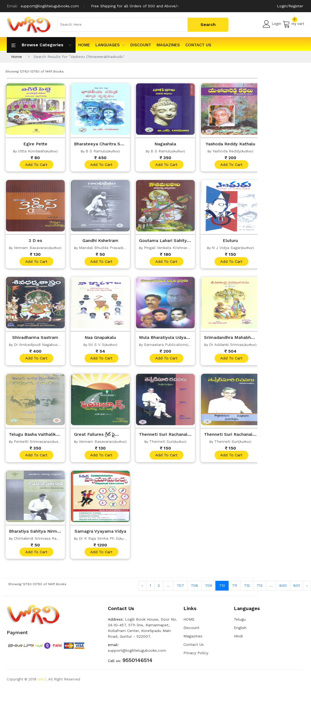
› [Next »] (306, 589)
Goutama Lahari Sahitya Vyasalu (175, 241)
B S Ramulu (96, 151)
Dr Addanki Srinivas (226, 346)
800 (283, 589)
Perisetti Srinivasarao (32, 443)
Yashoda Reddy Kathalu (230, 143)
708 (194, 589)
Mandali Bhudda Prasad (100, 248)
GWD (41, 682)
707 (180, 589)
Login (272, 24)
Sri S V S (96, 346)
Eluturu (230, 241)
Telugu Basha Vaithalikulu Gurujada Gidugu (56, 436)
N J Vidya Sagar (226, 248)
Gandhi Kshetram (100, 241)
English (240, 630)
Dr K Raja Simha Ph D (98, 541)
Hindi (238, 639)
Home (16, 56)
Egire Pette (35, 143)
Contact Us (198, 44)
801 (296, 589)
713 (260, 589)
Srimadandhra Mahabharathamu (240, 338)
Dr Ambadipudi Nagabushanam (42, 346)
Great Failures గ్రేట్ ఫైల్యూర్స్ (102, 436)
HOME (84, 44)
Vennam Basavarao (31, 248)
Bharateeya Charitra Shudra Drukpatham (120, 143)
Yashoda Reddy (226, 151)
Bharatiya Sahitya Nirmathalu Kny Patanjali (57, 533)
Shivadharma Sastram (35, 338)
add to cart (36, 165)
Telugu (240, 622)
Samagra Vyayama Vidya (101, 533)
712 (247, 589)
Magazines (168, 44)
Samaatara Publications (165, 346)
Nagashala (165, 143)
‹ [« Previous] (142, 589)
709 (208, 589)
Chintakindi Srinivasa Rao (36, 541)
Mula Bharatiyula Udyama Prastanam (180, 338)
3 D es (35, 241)
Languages (110, 44)
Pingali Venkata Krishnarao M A (172, 248)
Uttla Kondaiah (31, 151)
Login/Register (290, 6)
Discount (140, 44)
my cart (293, 24)
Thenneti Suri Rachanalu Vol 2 (173, 436)
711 (234, 589)
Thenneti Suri (161, 443)
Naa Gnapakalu (100, 338)
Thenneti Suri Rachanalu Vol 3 (238, 436)
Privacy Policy (195, 656)
